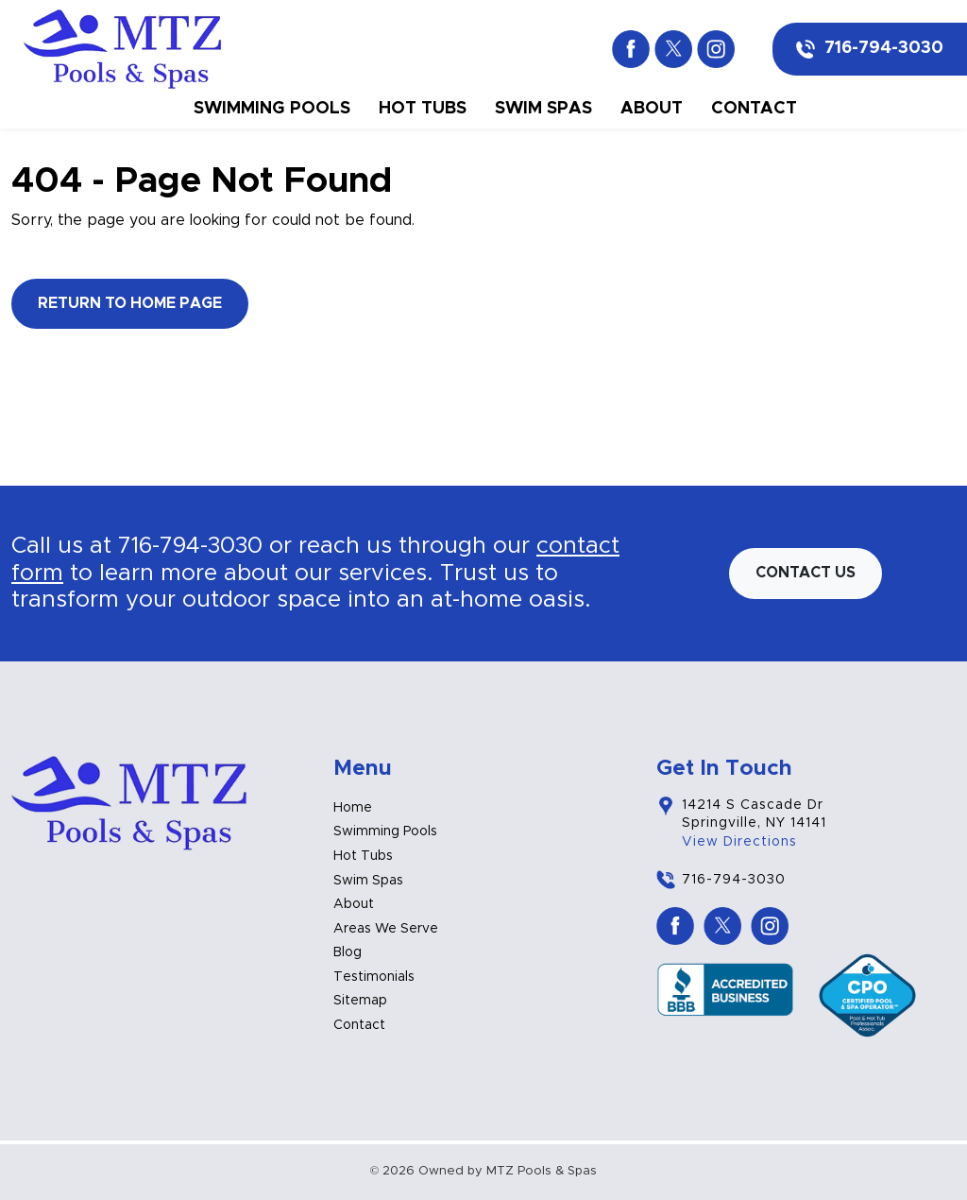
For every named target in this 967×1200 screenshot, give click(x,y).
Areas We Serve (385, 928)
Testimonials (374, 977)
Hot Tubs (423, 108)
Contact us (805, 572)
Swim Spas (543, 108)
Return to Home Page (130, 303)
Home (352, 807)
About (651, 108)
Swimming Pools (272, 108)
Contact (754, 108)
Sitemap (360, 1000)
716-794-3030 (883, 48)
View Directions (739, 842)
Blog (347, 952)
